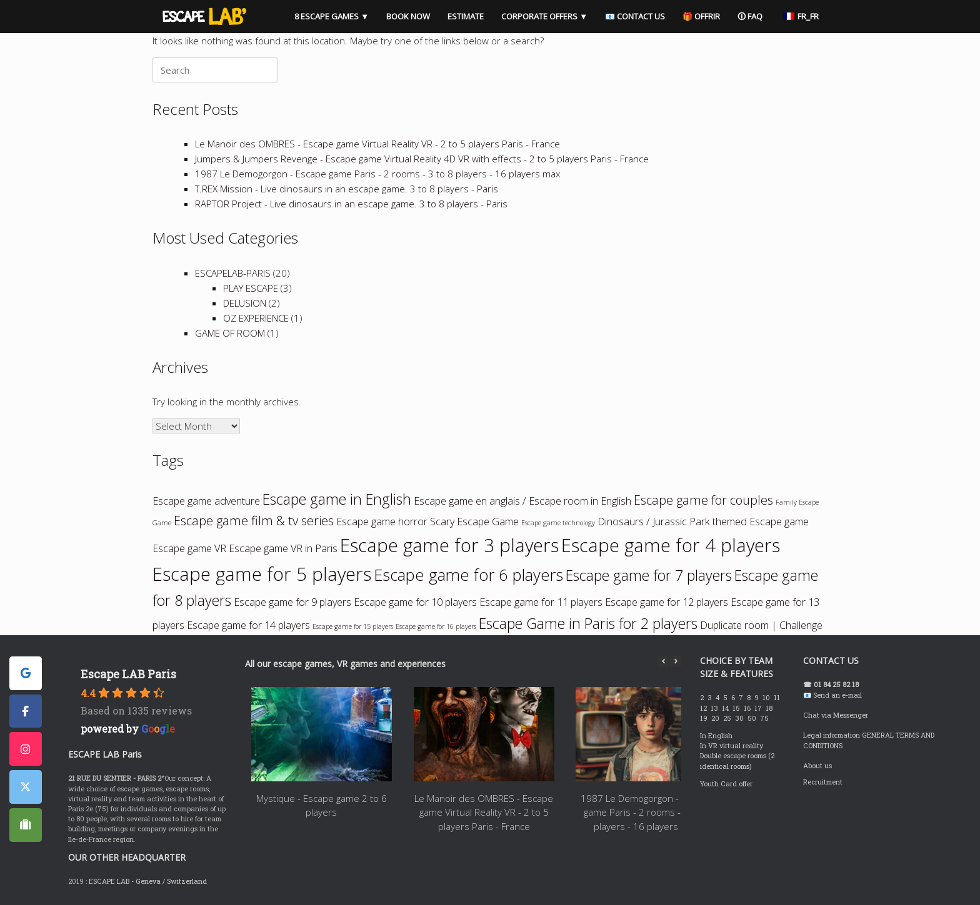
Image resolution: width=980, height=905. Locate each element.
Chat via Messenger (835, 715)
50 (753, 718)
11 (778, 697)
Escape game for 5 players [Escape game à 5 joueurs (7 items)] (261, 573)
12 (704, 708)
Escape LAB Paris (128, 673)
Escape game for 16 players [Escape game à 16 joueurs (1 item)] (436, 626)
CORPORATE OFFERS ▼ (544, 16)
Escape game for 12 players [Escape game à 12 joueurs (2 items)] (666, 602)
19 (704, 718)
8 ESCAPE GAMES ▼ (331, 16)
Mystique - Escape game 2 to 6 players (321, 805)
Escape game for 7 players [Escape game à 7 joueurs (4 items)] (649, 575)
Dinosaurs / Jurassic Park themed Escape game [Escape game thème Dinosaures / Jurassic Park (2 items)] (703, 521)
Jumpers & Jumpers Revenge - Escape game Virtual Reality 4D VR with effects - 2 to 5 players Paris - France (422, 158)
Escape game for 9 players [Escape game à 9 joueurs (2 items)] (292, 602)
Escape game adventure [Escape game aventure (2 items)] (206, 501)
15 (737, 708)
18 (770, 708)
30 (740, 718)
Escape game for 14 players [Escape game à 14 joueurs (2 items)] (248, 625)
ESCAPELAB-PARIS (233, 273)
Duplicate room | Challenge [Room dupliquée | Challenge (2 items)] (761, 625)
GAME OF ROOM (230, 333)
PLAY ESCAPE (250, 288)
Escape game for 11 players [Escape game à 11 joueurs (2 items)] (540, 602)
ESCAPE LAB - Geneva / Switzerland (148, 881)
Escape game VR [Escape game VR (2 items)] (189, 548)
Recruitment (822, 782)
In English (716, 735)
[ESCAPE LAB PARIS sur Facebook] (25, 711)
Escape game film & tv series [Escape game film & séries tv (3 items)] (254, 520)
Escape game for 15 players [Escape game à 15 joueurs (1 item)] (352, 626)
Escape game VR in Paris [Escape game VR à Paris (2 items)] (283, 548)
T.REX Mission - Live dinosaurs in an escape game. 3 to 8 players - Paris (346, 188)
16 (748, 708)
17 (759, 708)
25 (728, 718)
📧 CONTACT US (635, 16)
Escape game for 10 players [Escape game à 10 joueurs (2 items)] (415, 602)
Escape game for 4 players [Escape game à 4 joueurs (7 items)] (670, 545)
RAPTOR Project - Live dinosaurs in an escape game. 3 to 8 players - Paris (351, 203)
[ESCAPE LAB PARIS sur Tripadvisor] (25, 825)
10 (767, 697)
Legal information (831, 735)
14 (726, 708)
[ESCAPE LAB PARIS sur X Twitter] (25, 787)
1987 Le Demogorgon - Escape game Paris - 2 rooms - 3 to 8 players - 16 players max (377, 173)
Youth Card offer (726, 783)
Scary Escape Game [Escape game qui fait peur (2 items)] (474, 521)
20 (716, 718)
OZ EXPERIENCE (256, 318)
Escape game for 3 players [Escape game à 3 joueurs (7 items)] (449, 545)
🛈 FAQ (750, 16)
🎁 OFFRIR (701, 16)
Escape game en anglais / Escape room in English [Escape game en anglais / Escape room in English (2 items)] (522, 501)
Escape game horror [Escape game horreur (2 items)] (382, 521)
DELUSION (244, 303)
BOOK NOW (408, 16)
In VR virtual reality (731, 745)
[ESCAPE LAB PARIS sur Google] (25, 673)
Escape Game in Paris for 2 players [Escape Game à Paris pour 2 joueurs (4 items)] (588, 623)
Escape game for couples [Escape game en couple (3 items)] (703, 500)
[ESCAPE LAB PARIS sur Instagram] (25, 749)
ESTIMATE (466, 16)
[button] (675, 661)
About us (817, 765)
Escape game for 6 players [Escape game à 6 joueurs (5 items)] (468, 575)
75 (765, 718)
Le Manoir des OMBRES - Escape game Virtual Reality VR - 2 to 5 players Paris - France (377, 143)
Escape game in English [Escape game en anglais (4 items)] (336, 499)
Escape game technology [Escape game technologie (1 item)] (558, 522)
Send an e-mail (837, 695)
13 (715, 708)
